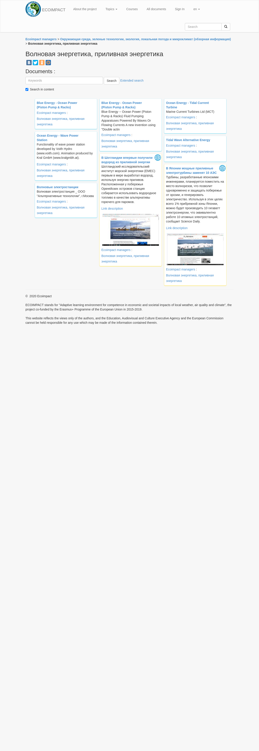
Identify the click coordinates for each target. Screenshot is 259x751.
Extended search (131, 80)
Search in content (42, 89)
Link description (112, 208)
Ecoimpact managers (51, 113)
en (196, 9)
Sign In (180, 9)
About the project (85, 9)
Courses (132, 9)
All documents (156, 9)
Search (111, 80)
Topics (112, 9)
